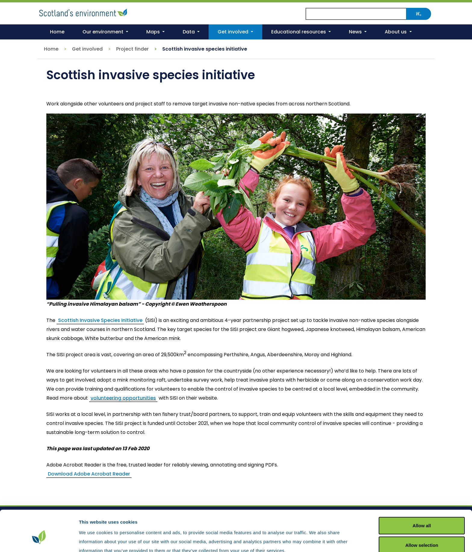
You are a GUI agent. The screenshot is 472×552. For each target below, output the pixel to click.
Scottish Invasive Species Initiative (100, 320)
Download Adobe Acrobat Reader (89, 473)
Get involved (87, 48)
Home (51, 48)
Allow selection (421, 514)
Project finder (132, 48)
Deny (421, 534)
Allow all (422, 494)
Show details (316, 539)
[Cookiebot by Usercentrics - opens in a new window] (39, 540)
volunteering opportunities (123, 398)
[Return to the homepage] (84, 11)
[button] (105, 31)
